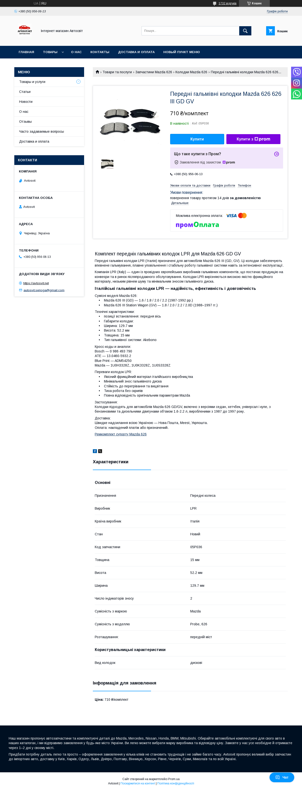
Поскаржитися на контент (137, 783)
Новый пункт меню (181, 52)
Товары (50, 52)
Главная (26, 52)
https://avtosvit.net (36, 283)
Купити (197, 139)
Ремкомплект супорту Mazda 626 (121, 434)
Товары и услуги (32, 82)
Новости (25, 102)
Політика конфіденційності (175, 783)
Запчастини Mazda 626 (153, 72)
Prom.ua (174, 779)
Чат (281, 777)
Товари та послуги (117, 72)
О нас (76, 52)
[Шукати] (245, 30)
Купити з (253, 139)
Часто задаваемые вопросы (41, 131)
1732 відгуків (228, 3)
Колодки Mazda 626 (191, 72)
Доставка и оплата (136, 52)
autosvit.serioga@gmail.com (44, 290)
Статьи (25, 92)
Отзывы (25, 121)
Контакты (99, 52)
